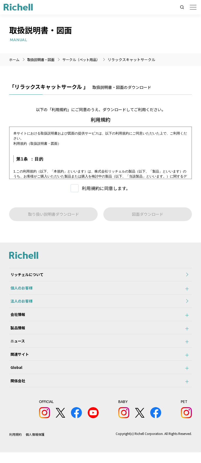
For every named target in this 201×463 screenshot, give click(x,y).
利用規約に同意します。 (106, 188)
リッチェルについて (25, 275)
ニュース (16, 347)
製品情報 (16, 333)
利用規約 (15, 445)
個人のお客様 (20, 289)
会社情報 (16, 318)
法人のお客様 (20, 304)
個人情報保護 (35, 445)
